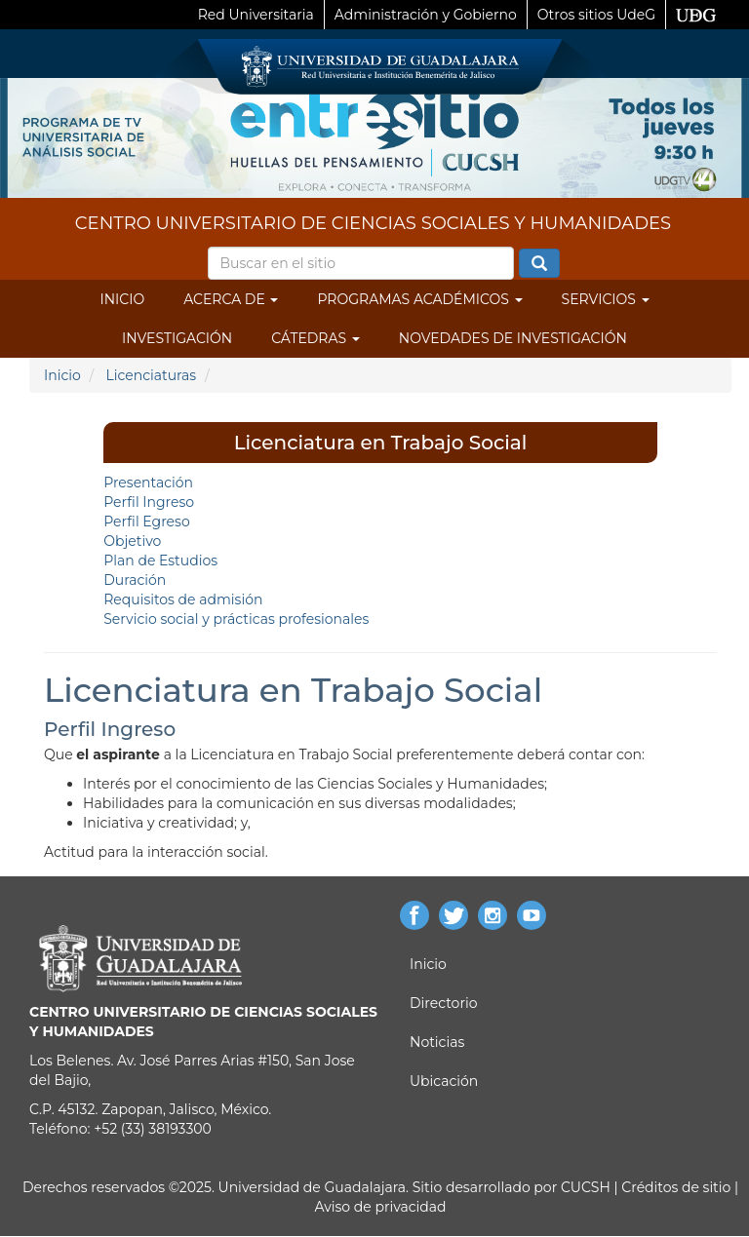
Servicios (606, 299)
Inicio (121, 299)
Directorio (443, 1003)
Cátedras (315, 338)
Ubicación (444, 1081)
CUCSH (586, 1187)
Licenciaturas (150, 375)
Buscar (539, 264)
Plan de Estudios (160, 560)
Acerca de (230, 299)
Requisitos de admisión (182, 599)
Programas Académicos (419, 299)
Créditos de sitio (675, 1187)
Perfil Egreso (146, 521)
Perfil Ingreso (148, 502)
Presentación (148, 482)
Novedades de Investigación (513, 338)
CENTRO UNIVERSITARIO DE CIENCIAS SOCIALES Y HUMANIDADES (373, 223)
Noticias (437, 1042)
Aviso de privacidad (380, 1207)
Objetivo (132, 541)
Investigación (177, 338)
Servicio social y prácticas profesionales (236, 619)
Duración (134, 580)
